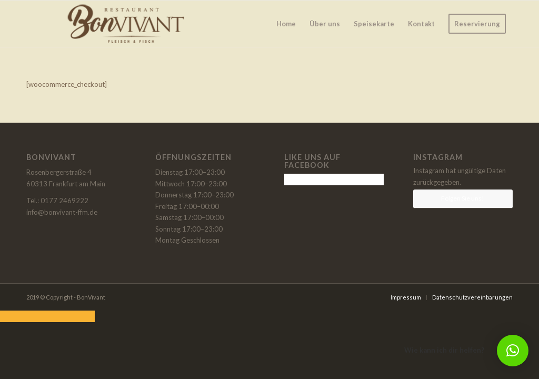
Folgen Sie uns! (462, 198)
